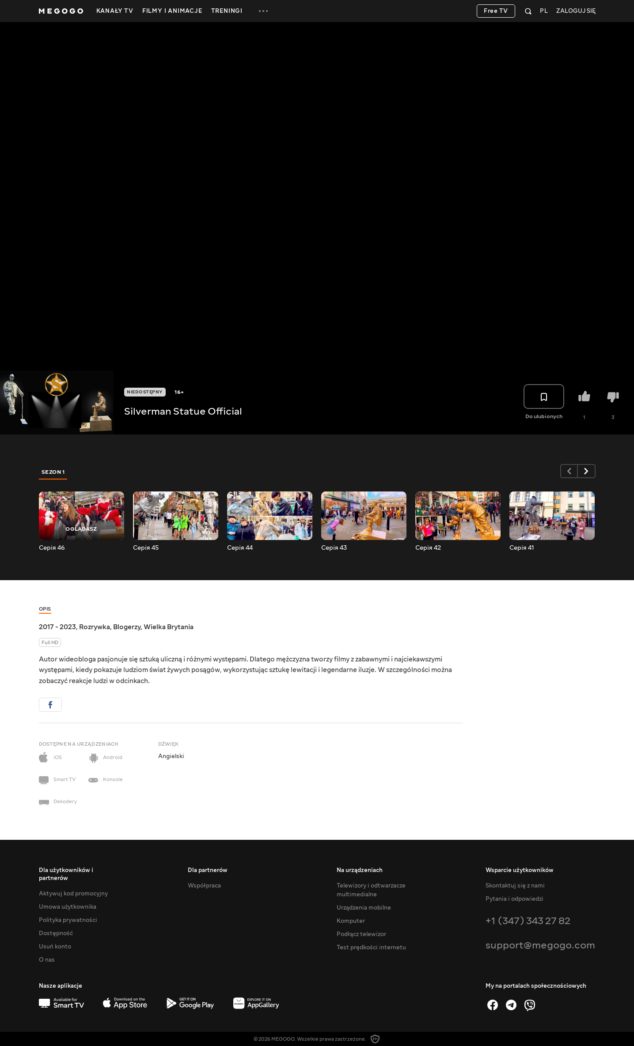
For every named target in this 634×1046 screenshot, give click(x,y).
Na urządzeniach (360, 870)
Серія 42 (428, 548)
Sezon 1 (53, 472)
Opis (45, 609)
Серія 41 (521, 548)
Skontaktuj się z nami (515, 886)
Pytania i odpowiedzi (514, 899)
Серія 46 (52, 548)
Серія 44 (240, 548)
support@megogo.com (540, 945)
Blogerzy (126, 627)
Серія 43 (334, 548)
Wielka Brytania (169, 627)
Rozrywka (94, 627)
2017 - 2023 (57, 627)
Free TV (496, 11)
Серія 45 (146, 548)
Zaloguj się (576, 11)
